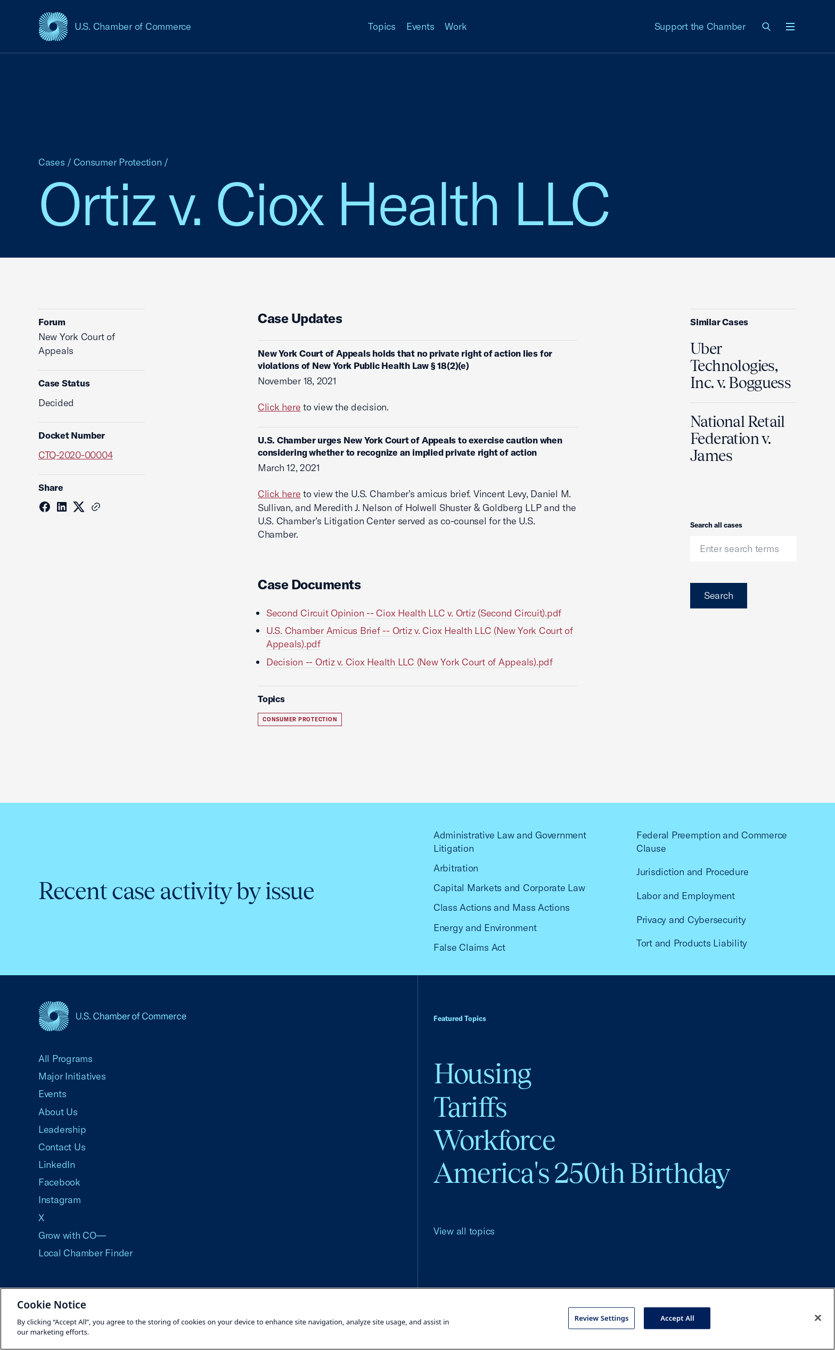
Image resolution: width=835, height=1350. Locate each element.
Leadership (62, 1129)
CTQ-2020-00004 (75, 455)
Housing (482, 1073)
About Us (58, 1112)
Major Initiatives (72, 1076)
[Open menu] (790, 26)
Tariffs (470, 1107)
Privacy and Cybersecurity (691, 919)
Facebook (59, 1182)
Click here (279, 407)
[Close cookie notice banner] (818, 1317)
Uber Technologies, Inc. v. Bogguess (740, 366)
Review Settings (602, 1317)
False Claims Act (469, 947)
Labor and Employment (685, 896)
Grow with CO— (72, 1235)
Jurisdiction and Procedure (692, 872)
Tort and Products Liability (691, 943)
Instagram (59, 1199)
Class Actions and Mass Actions (501, 907)
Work (455, 26)
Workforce (494, 1140)
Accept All (677, 1317)
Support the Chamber (700, 26)
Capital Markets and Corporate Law (509, 888)
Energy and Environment (484, 927)
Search (718, 595)
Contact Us (61, 1147)
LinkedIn (56, 1164)
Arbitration (455, 868)
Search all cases (716, 525)
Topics (382, 26)
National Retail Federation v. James (737, 439)
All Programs (65, 1058)
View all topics (464, 1231)
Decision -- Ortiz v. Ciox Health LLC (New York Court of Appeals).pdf (409, 662)
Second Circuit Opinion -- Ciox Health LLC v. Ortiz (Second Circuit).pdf (413, 613)
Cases (51, 162)
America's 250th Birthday (581, 1173)
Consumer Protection (117, 162)
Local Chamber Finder (85, 1253)
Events (420, 26)
